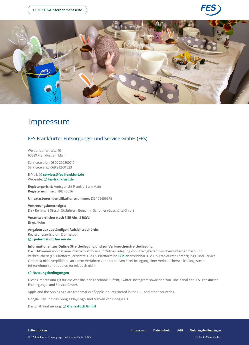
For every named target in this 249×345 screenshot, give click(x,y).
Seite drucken (37, 330)
